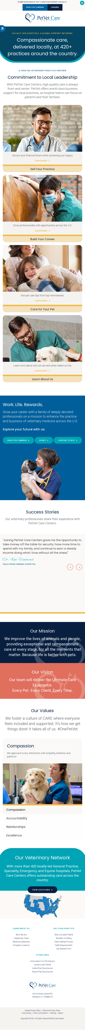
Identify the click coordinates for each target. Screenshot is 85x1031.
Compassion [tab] (15, 811)
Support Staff (66, 441)
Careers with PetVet (42, 966)
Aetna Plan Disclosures (42, 969)
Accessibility (26, 1014)
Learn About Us (42, 381)
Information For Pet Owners (42, 962)
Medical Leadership (21, 943)
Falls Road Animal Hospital (19, 562)
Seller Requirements (63, 946)
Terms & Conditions (40, 1014)
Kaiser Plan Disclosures (42, 973)
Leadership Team (21, 939)
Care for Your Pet (43, 310)
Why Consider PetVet (64, 936)
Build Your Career (42, 241)
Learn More (41, 162)
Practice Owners (33, 7)
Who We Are (21, 936)
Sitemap (53, 1014)
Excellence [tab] (14, 837)
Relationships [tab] (15, 828)
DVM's (42, 441)
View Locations (41, 891)
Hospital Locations (21, 946)
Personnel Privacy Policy (51, 1012)
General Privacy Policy (33, 1012)
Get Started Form (63, 950)
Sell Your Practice (42, 170)
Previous (69, 568)
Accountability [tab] (16, 820)
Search (60, 1014)
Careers (56, 7)
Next (78, 568)
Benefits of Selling (64, 939)
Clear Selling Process (63, 943)
